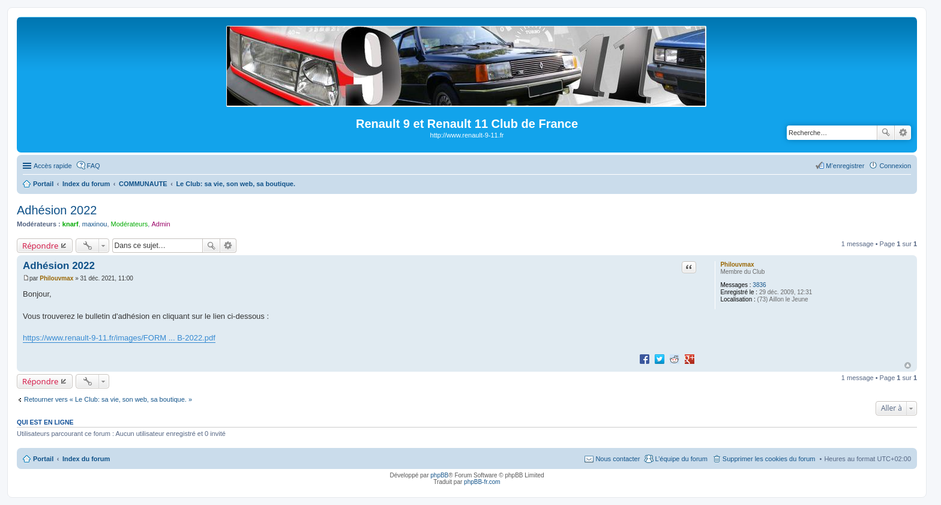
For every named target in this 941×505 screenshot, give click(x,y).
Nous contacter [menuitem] (617, 458)
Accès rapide (53, 165)
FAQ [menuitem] (93, 165)
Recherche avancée (903, 132)
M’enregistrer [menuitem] (845, 165)
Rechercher (886, 132)
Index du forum (86, 458)
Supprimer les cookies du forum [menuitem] (769, 458)
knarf (70, 224)
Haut (907, 365)
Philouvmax (737, 264)
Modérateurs (129, 224)
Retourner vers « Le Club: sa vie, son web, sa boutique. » (108, 399)
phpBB (439, 475)
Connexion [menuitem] (895, 165)
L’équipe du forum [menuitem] (681, 458)
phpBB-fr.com (482, 482)
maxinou (94, 224)
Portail (43, 183)
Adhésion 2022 (57, 210)
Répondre (40, 245)
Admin (160, 224)
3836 (759, 285)
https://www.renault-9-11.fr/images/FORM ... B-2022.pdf (119, 337)
